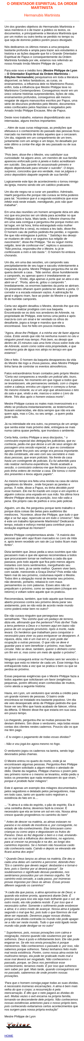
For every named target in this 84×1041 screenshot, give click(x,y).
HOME (8, 1035)
